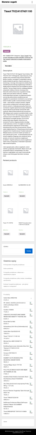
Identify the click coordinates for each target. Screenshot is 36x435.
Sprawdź (6, 51)
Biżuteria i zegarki (9, 2)
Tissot (22, 55)
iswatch (8, 59)
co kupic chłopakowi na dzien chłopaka (13, 57)
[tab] (8, 66)
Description (8, 66)
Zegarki (26, 55)
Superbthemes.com (18, 432)
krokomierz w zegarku (17, 59)
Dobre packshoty (8, 268)
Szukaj (6, 246)
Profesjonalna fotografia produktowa (14, 264)
